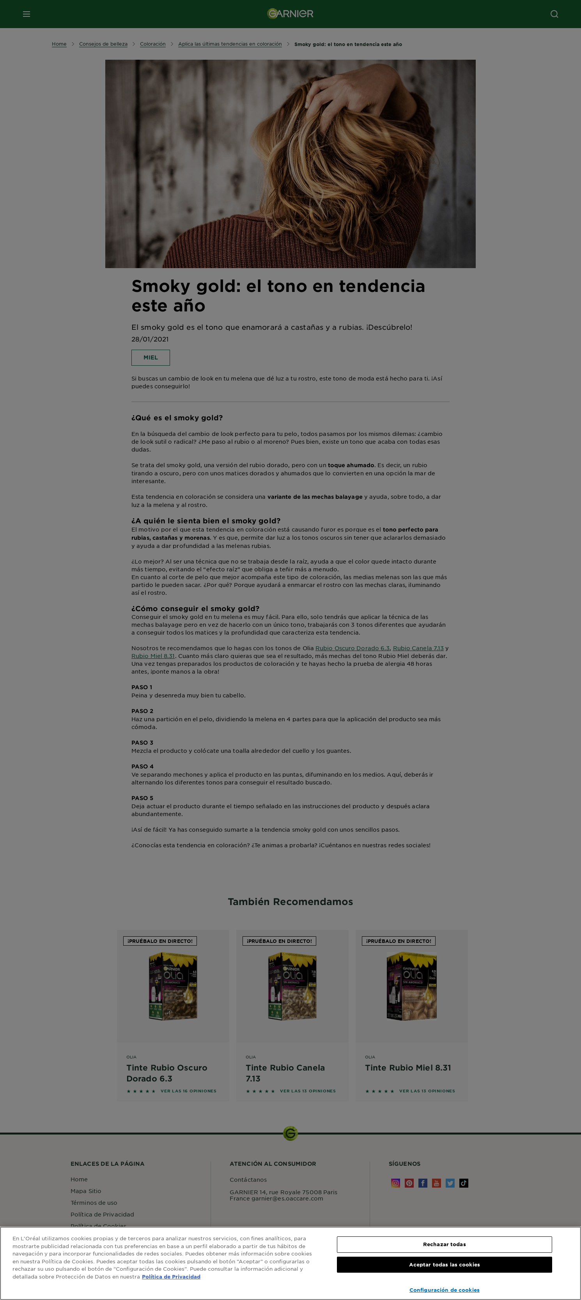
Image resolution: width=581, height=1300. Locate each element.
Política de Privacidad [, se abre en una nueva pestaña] (171, 1276)
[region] (290, 1263)
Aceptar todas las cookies (444, 1264)
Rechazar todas (444, 1244)
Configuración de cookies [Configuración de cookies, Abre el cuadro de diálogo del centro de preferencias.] (444, 1290)
